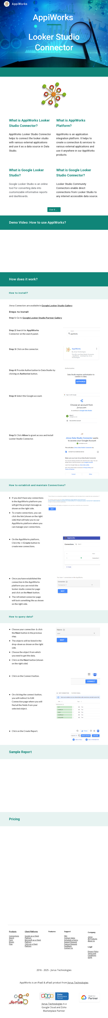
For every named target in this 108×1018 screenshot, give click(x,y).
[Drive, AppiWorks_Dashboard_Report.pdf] (54, 785)
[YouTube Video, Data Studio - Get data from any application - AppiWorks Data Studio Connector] (54, 251)
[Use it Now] (53, 209)
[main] (54, 33)
